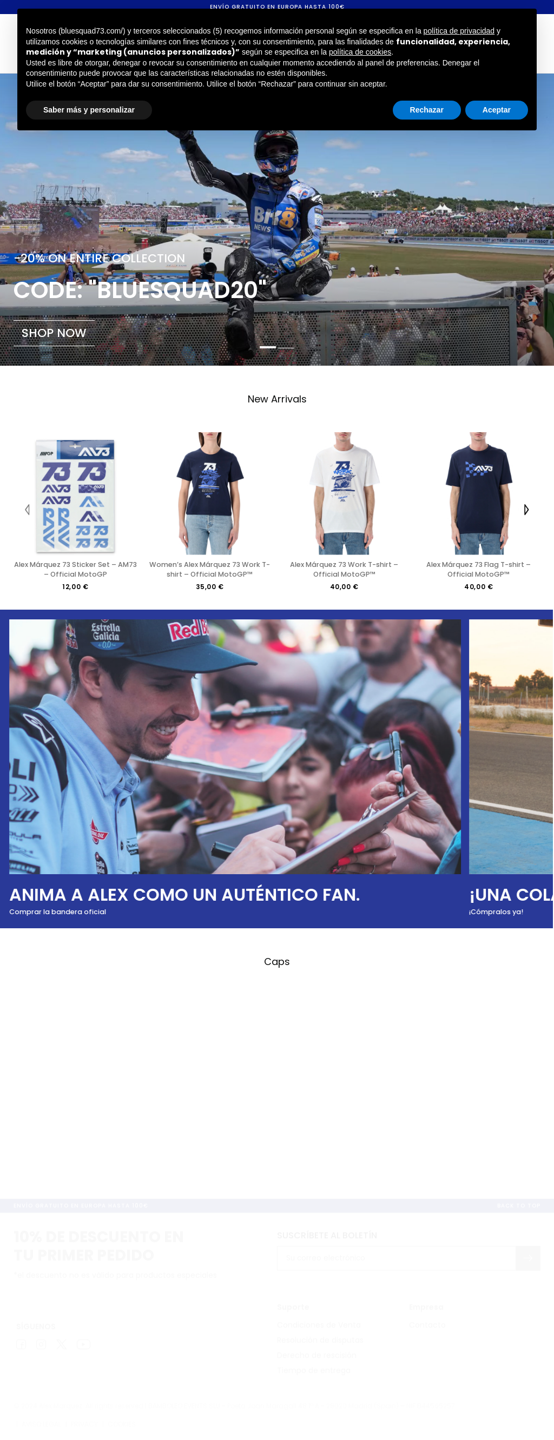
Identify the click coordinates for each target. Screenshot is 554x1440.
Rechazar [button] (427, 109)
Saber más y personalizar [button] (89, 109)
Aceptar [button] (497, 109)
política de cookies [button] (360, 52)
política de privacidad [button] (459, 31)
